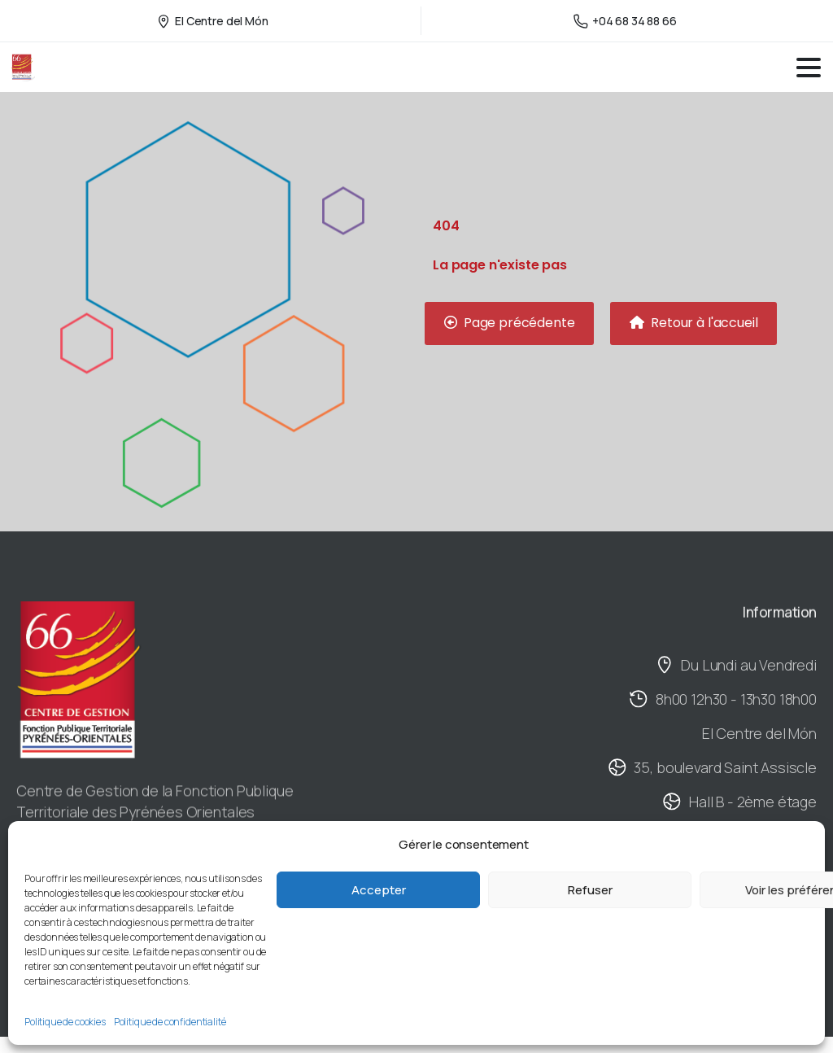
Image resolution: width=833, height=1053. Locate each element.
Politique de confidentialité (170, 1022)
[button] (509, 323)
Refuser (590, 889)
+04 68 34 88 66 (625, 20)
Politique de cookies (65, 1022)
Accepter (378, 889)
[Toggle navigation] (808, 67)
